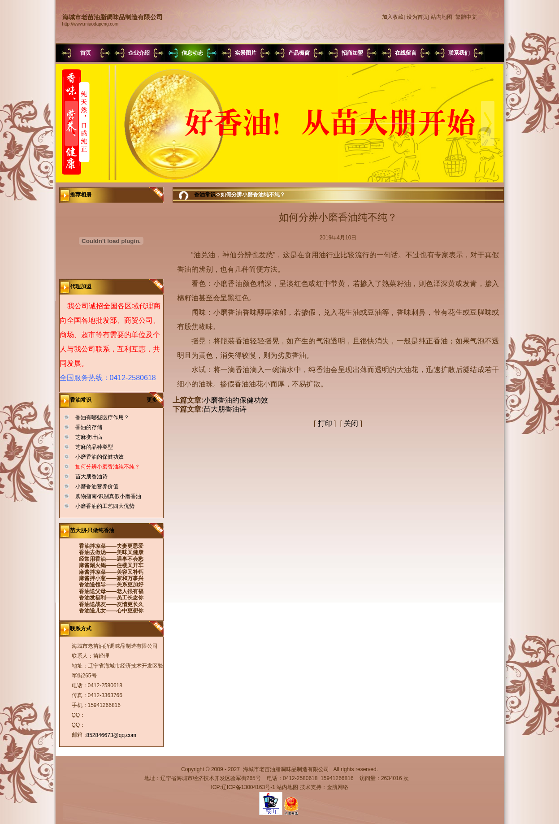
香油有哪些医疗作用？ (102, 417)
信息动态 (192, 53)
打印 (325, 423)
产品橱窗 (299, 53)
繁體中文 (466, 17)
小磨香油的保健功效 (99, 457)
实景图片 (245, 53)
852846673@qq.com (112, 735)
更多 (155, 400)
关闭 (351, 423)
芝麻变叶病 (88, 437)
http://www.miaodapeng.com (90, 24)
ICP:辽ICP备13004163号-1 (243, 787)
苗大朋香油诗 (91, 476)
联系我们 (459, 53)
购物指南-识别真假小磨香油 (108, 496)
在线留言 (405, 53)
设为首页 (417, 17)
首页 (85, 53)
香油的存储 (88, 427)
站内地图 (441, 17)
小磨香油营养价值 (96, 486)
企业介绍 (139, 53)
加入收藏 (392, 17)
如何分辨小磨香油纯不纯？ (107, 467)
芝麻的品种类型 (94, 447)
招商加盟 (352, 53)
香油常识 (205, 194)
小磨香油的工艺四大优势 (104, 506)
